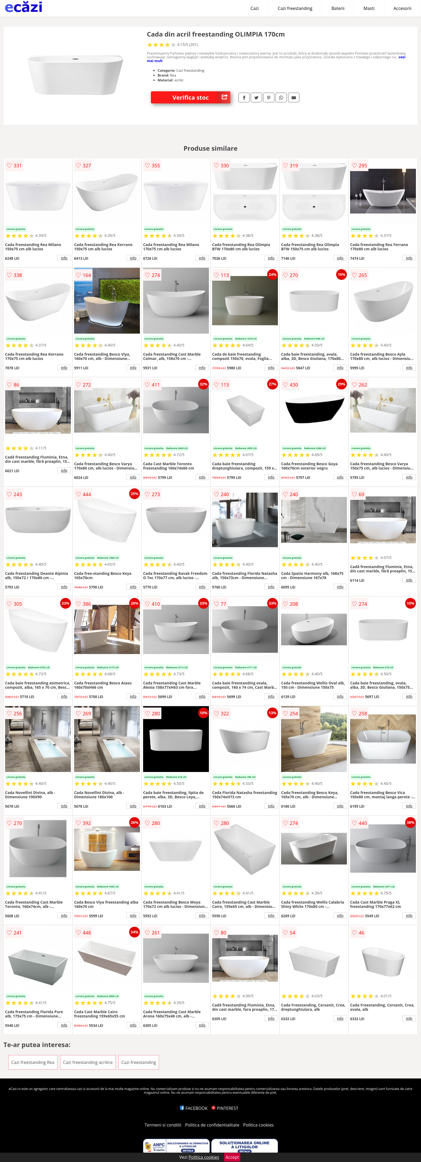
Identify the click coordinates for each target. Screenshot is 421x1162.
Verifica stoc (201, 97)
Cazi (255, 8)
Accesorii (402, 8)
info (64, 257)
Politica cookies (258, 1125)
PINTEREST (224, 1108)
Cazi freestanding (295, 8)
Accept (232, 1157)
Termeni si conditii (163, 1125)
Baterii (338, 8)
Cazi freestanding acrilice (88, 1062)
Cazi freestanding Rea (33, 1062)
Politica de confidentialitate (212, 1125)
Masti (369, 8)
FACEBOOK (194, 1108)
